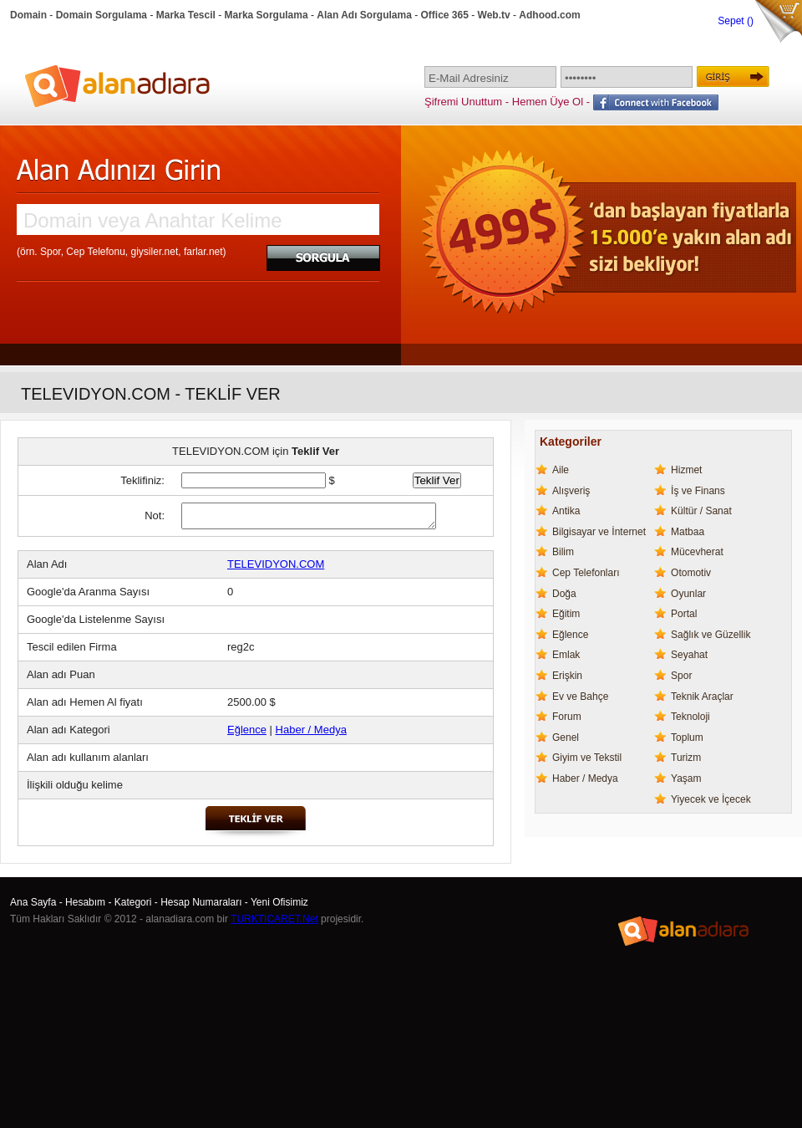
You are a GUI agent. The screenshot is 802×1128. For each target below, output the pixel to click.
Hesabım (85, 902)
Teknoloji (690, 716)
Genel (565, 737)
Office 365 (445, 15)
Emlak (566, 655)
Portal (684, 614)
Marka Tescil (186, 15)
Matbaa (687, 532)
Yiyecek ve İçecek (711, 799)
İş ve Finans (698, 491)
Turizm (686, 757)
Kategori (133, 902)
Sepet (732, 21)
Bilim (563, 552)
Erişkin (567, 675)
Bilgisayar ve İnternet (599, 532)
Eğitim (566, 614)
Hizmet (686, 470)
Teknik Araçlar (702, 696)
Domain (28, 15)
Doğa (564, 594)
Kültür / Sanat (701, 511)
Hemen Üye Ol (547, 101)
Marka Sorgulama (266, 15)
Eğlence (246, 729)
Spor (681, 675)
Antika (566, 511)
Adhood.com (549, 15)
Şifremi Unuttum (463, 101)
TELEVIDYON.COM (275, 564)
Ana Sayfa (33, 902)
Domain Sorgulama (101, 15)
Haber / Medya (311, 729)
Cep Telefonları (586, 573)
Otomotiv (691, 573)
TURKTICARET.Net (274, 919)
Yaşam (686, 778)
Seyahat (689, 655)
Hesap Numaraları (200, 902)
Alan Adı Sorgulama (364, 15)
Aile (560, 470)
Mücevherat (697, 552)
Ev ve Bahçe (580, 696)
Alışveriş (571, 491)
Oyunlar (688, 594)
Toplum (687, 737)
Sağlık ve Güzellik (710, 635)
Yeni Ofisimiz (279, 902)
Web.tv (494, 15)
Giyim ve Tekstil (587, 757)
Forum (566, 716)
